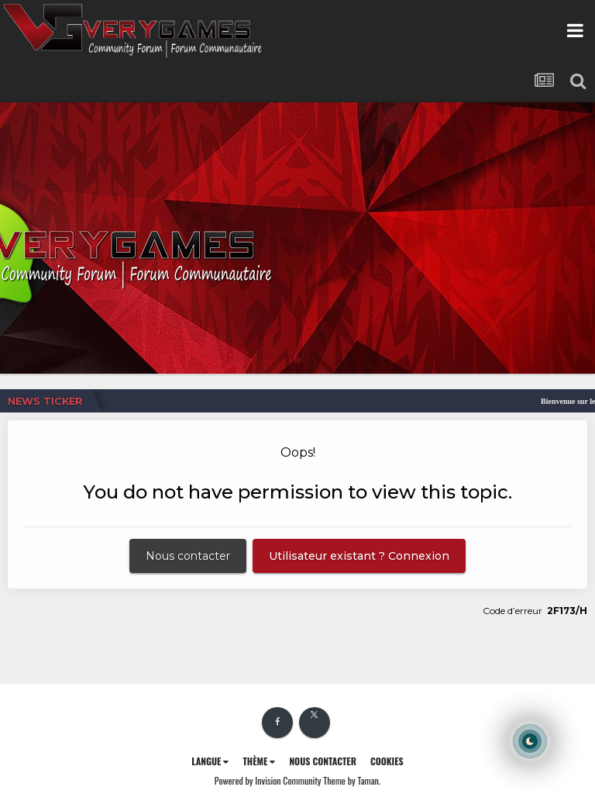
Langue (210, 761)
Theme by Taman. (351, 780)
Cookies (387, 761)
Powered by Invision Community (268, 780)
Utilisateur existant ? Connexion (359, 556)
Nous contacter (188, 556)
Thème (258, 761)
